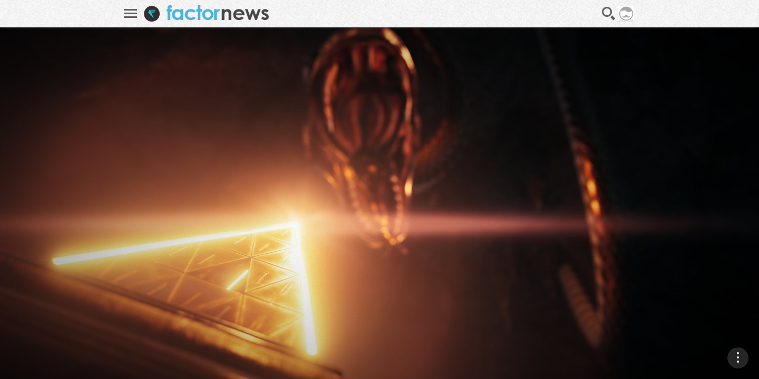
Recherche (609, 14)
